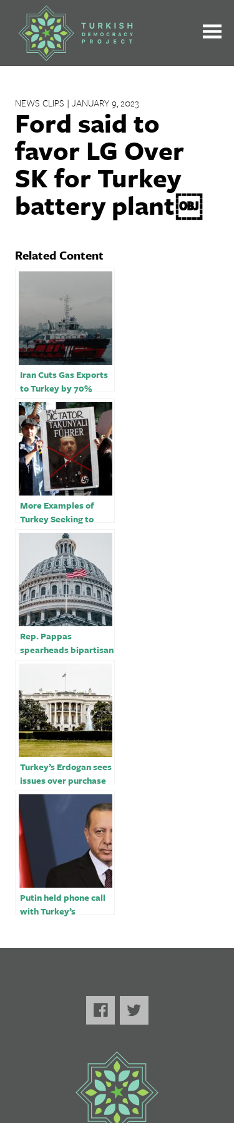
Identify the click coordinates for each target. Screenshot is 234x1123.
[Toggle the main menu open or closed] (212, 33)
